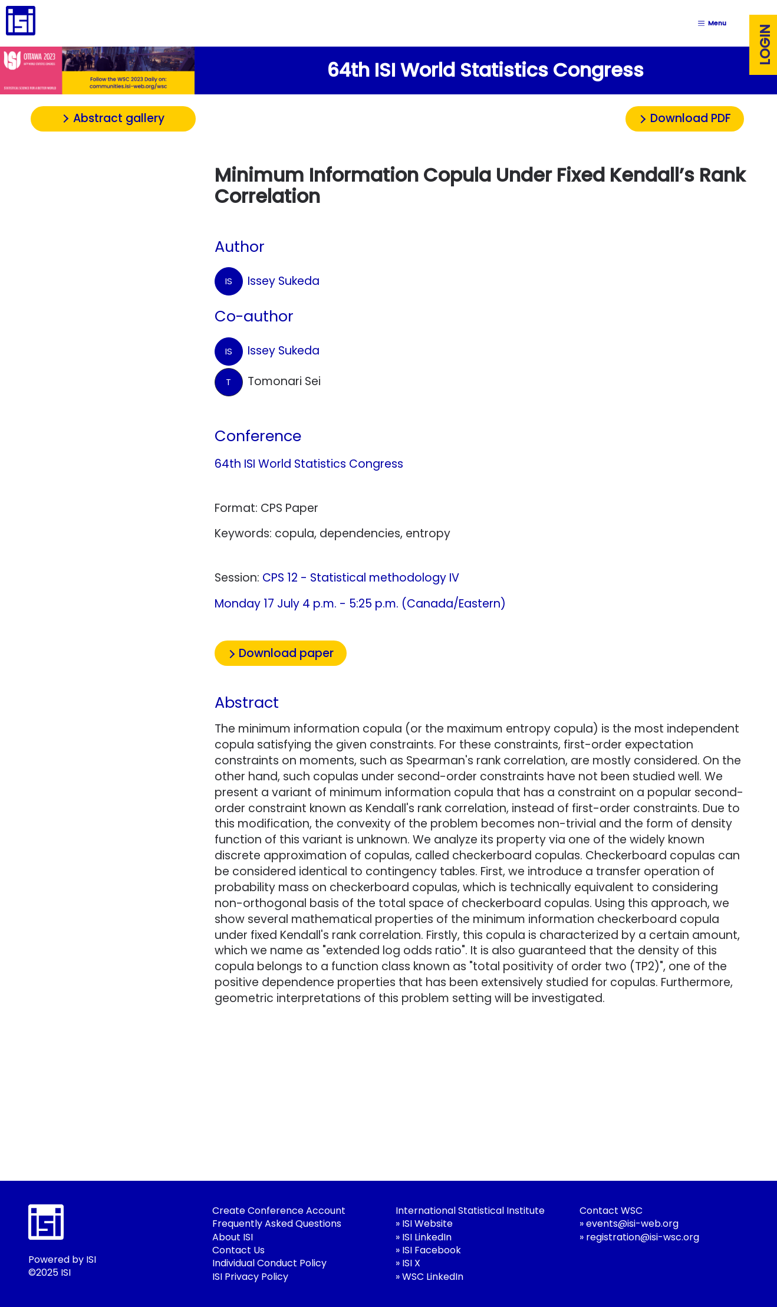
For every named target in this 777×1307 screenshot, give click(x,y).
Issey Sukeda (267, 281)
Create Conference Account (278, 1210)
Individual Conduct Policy (269, 1263)
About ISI (232, 1237)
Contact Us (238, 1250)
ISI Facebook (431, 1250)
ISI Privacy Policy (250, 1276)
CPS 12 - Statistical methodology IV (360, 578)
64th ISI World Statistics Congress (309, 464)
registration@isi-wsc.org (642, 1237)
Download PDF (690, 118)
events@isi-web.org (632, 1223)
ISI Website (427, 1223)
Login (765, 44)
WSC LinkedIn (432, 1276)
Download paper (286, 653)
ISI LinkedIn (427, 1237)
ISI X (411, 1263)
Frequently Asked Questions (276, 1223)
